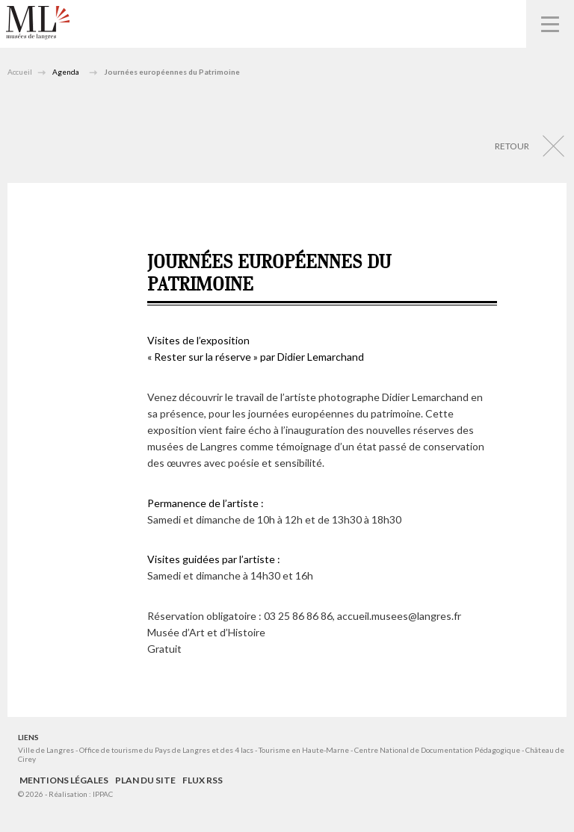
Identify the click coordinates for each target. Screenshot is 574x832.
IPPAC (103, 793)
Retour (512, 146)
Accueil (19, 71)
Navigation (550, 24)
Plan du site (145, 780)
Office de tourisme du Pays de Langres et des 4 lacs (167, 749)
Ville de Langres (46, 749)
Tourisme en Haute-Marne (304, 749)
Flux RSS (202, 780)
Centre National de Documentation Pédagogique (437, 749)
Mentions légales (63, 780)
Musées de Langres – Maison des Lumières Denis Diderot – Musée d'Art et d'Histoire (38, 23)
